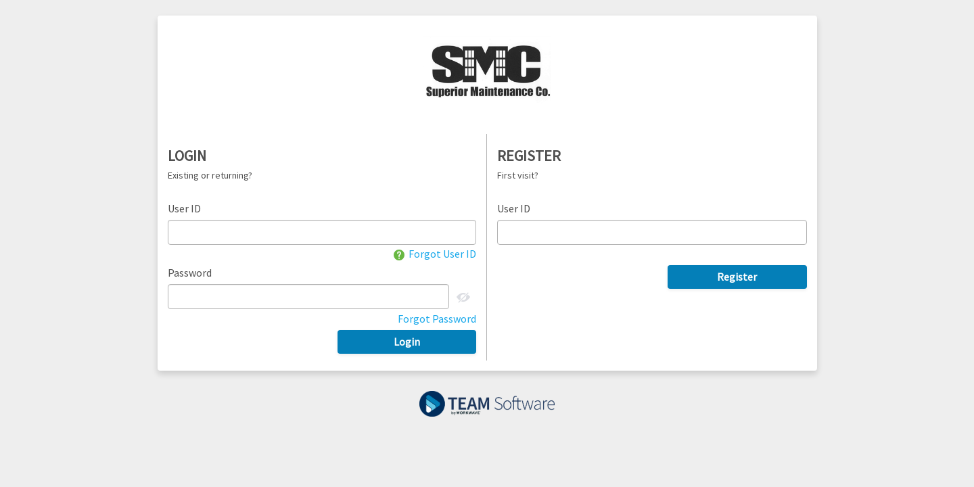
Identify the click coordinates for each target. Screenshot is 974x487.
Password (190, 272)
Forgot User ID (435, 253)
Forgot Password (437, 318)
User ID (184, 208)
